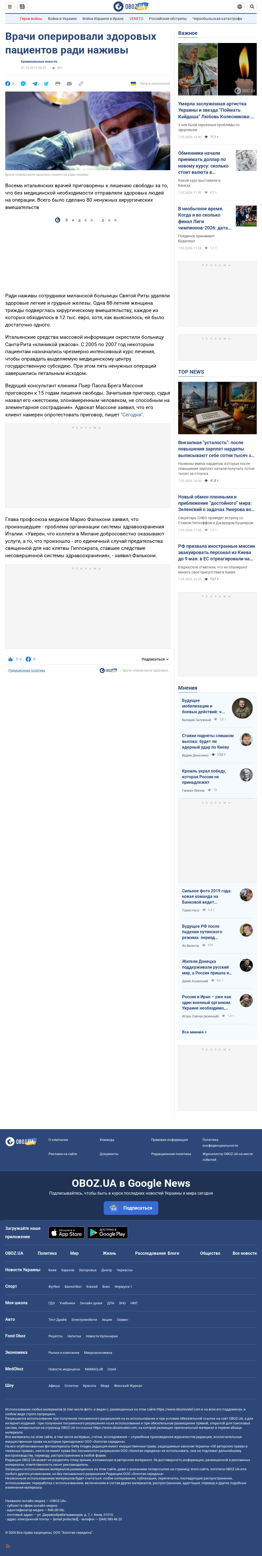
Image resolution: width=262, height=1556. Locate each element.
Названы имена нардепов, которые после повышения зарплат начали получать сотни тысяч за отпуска (216, 469)
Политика (47, 1253)
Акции (107, 1320)
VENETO (136, 19)
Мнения (187, 688)
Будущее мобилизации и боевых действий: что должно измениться (204, 706)
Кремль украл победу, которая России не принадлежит (204, 777)
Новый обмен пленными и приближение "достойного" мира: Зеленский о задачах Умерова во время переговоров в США (215, 503)
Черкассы (125, 1270)
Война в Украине (62, 19)
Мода (105, 1386)
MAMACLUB (94, 1369)
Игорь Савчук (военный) (200, 1016)
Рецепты (55, 1336)
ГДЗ (51, 1303)
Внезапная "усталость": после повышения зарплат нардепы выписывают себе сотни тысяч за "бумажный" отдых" (216, 449)
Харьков (67, 1270)
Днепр (106, 1270)
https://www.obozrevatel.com (178, 1409)
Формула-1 (123, 1287)
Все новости (245, 1253)
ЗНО (122, 1303)
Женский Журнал (128, 1386)
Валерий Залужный (196, 720)
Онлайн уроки (91, 1303)
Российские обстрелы (168, 19)
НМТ (134, 1303)
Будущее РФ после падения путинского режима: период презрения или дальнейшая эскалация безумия (205, 932)
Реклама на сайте (62, 1154)
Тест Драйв (57, 1320)
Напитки (74, 1336)
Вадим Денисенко (195, 755)
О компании (58, 1140)
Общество (210, 1253)
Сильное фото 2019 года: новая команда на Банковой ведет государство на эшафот (207, 896)
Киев (52, 1270)
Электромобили (84, 1320)
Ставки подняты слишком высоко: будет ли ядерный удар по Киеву (208, 741)
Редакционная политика (26, 670)
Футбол (54, 1287)
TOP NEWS (191, 372)
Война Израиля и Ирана (103, 19)
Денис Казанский (195, 981)
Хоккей (92, 1287)
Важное (188, 33)
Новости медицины (64, 1369)
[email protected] (65, 1519)
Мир (74, 1253)
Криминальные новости (39, 61)
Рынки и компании (63, 1353)
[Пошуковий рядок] (252, 6)
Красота (89, 1386)
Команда (107, 1140)
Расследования (150, 1253)
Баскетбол (73, 1287)
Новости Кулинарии (102, 1336)
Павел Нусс (190, 910)
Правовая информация (169, 1140)
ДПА (110, 1303)
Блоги (173, 1253)
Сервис (122, 1320)
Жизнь (109, 1253)
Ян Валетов (190, 946)
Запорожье (88, 1270)
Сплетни (71, 1386)
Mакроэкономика (98, 1353)
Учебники (67, 1303)
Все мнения (193, 1032)
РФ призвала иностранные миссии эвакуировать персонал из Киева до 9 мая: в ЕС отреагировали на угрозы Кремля (216, 552)
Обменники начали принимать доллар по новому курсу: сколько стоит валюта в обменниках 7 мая (203, 162)
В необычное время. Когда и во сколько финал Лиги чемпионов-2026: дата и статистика (205, 218)
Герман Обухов (193, 790)
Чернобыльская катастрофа (217, 19)
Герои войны (31, 19)
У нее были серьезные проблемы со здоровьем (208, 127)
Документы (109, 1154)
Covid (112, 1369)
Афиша (54, 1386)
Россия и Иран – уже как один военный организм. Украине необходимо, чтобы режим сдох (206, 1002)
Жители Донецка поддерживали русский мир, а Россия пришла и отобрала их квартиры (205, 967)
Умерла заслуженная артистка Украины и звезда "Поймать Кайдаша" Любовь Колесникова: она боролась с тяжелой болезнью (216, 110)
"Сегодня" (132, 415)
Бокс (106, 1287)
